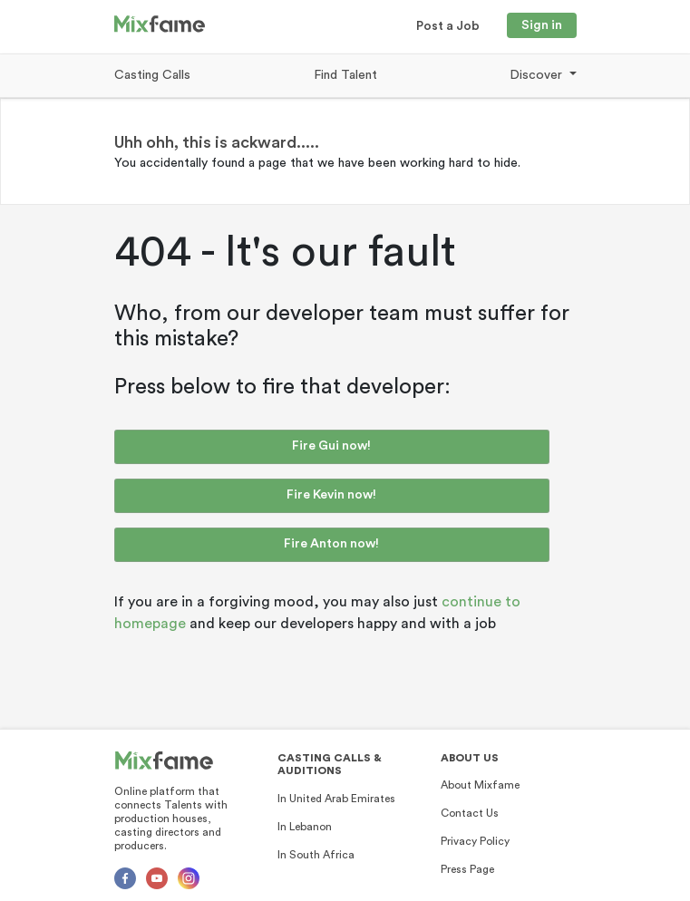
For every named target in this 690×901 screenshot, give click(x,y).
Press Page (467, 869)
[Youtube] (157, 878)
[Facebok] (125, 878)
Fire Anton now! (331, 544)
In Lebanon (304, 826)
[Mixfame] (164, 760)
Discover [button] (538, 75)
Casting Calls (152, 75)
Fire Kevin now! (331, 495)
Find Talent (345, 75)
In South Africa (316, 854)
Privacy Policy (475, 841)
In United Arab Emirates (336, 798)
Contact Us (470, 813)
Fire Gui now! (331, 446)
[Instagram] (188, 878)
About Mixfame (480, 785)
